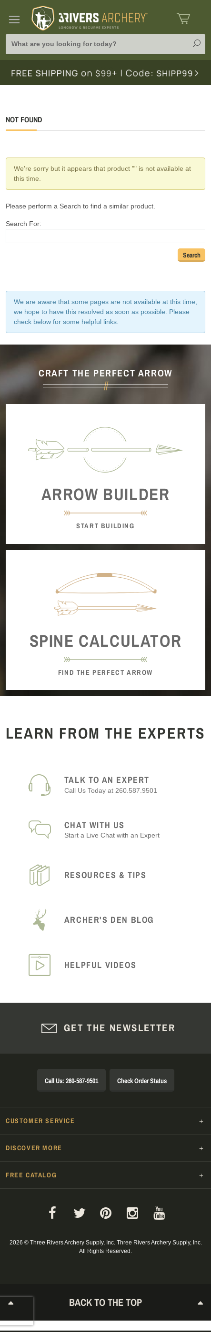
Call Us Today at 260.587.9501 (129, 784)
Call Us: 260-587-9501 (71, 1080)
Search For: (23, 223)
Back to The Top (106, 1303)
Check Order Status (142, 1080)
